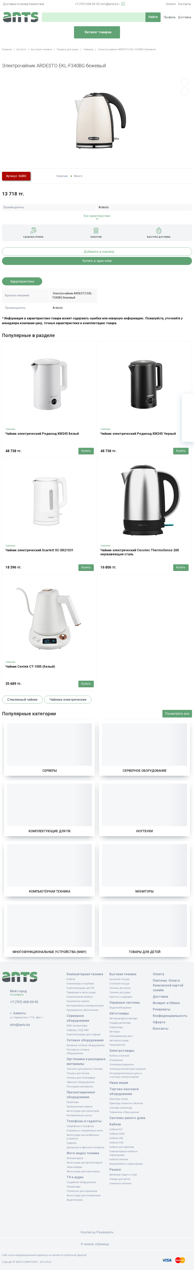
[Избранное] (188, 412)
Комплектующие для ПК (50, 831)
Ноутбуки (144, 831)
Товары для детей (144, 952)
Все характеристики (97, 215)
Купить (86, 450)
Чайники (10, 429)
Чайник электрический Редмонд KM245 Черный (138, 434)
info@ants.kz (109, 4)
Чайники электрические (67, 699)
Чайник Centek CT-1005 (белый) (30, 666)
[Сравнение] (188, 424)
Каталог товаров (94, 32)
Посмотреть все (177, 714)
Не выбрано (18, 994)
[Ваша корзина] (188, 400)
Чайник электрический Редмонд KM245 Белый (42, 434)
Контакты (184, 4)
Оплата (171, 4)
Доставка (184, 17)
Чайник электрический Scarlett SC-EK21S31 (39, 550)
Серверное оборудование (145, 771)
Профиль (170, 17)
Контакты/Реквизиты (97, 1232)
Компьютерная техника (49, 891)
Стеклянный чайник (22, 699)
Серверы (49, 771)
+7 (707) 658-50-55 (87, 4)
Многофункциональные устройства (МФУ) (49, 952)
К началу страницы (97, 1244)
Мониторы (144, 891)
